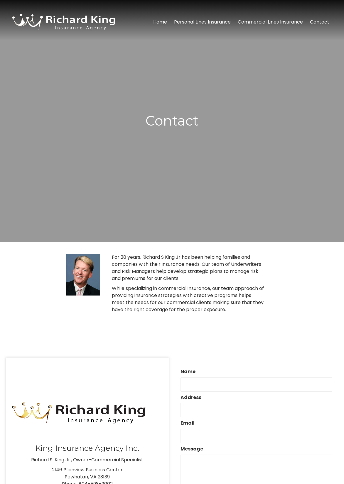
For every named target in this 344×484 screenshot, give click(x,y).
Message (192, 449)
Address (191, 398)
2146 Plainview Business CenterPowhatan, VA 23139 (87, 473)
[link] (160, 22)
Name (188, 372)
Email (188, 423)
